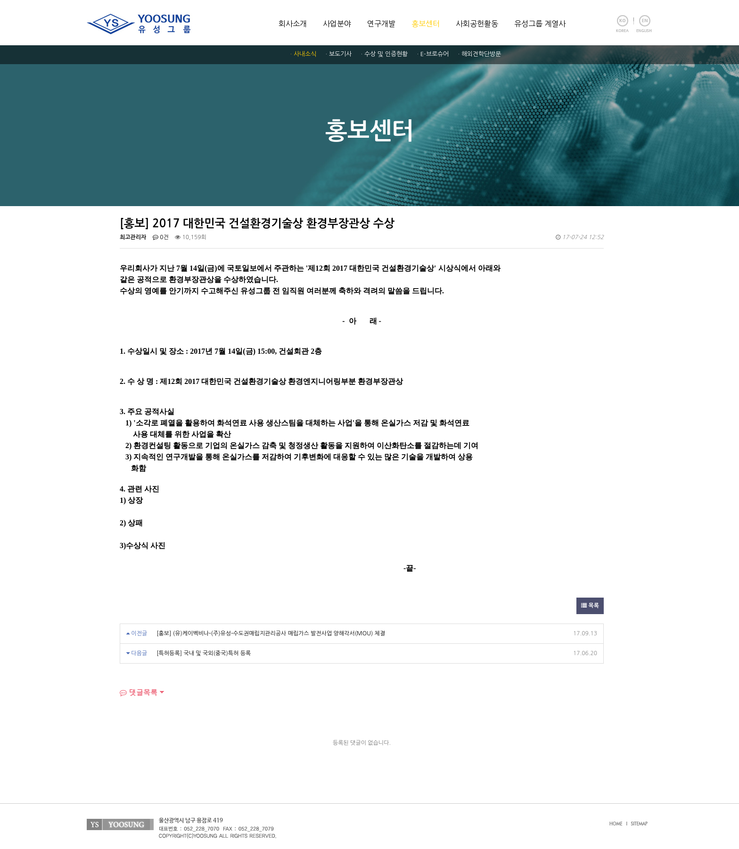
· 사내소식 (303, 54)
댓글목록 (138, 692)
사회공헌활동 (477, 23)
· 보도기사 (339, 54)
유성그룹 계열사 (540, 23)
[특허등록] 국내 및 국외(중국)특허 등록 (203, 653)
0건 (161, 237)
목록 (590, 605)
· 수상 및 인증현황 (384, 54)
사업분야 (337, 23)
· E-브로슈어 (433, 54)
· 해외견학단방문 (479, 54)
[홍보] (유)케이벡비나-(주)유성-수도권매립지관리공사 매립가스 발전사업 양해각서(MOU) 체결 (270, 633)
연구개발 (381, 23)
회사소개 (293, 23)
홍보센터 (425, 23)
